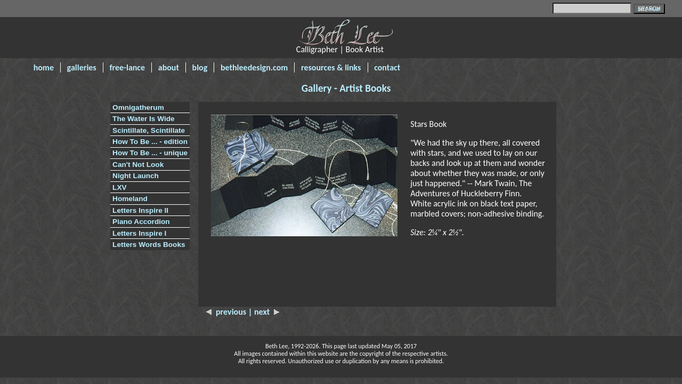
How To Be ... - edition (150, 142)
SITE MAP (649, 9)
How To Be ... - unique (150, 153)
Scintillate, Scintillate (148, 130)
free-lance (127, 67)
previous (227, 312)
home (44, 67)
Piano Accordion (141, 222)
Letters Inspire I (139, 233)
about (168, 67)
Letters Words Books (148, 245)
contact (387, 67)
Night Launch (135, 176)
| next (264, 312)
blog (200, 67)
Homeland (130, 199)
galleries (81, 67)
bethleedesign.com (254, 67)
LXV (119, 187)
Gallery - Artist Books (346, 88)
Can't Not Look (138, 165)
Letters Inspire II (140, 210)
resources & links (331, 67)
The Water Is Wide (143, 119)
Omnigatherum (138, 107)
